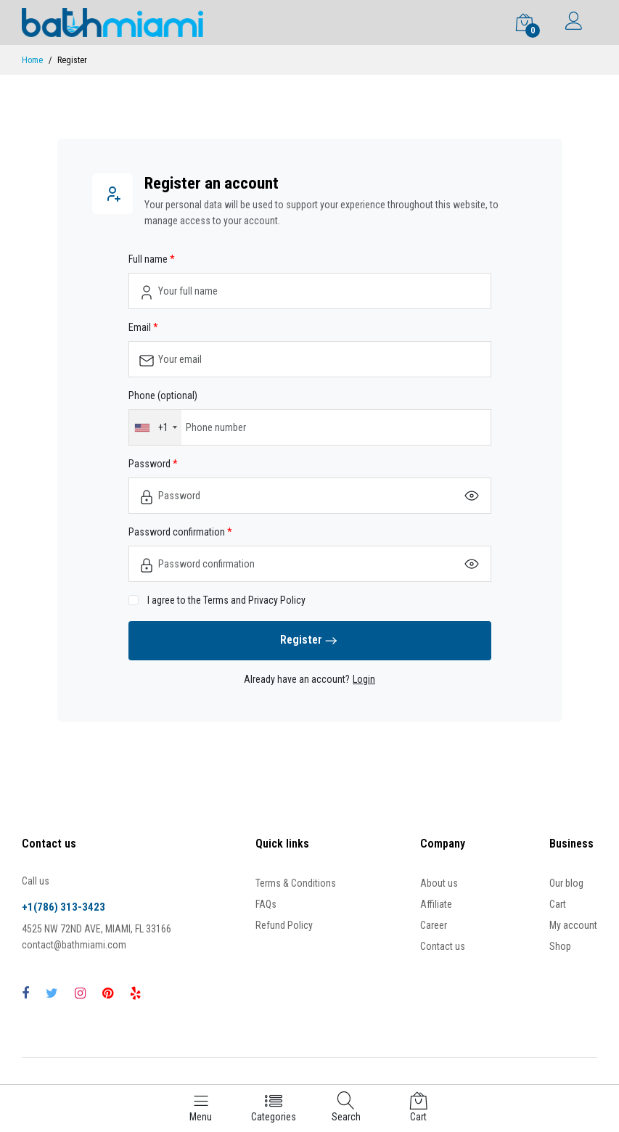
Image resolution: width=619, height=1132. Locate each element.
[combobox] (155, 427)
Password (150, 463)
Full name (149, 259)
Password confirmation (177, 532)
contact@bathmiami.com (74, 945)
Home (32, 60)
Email (140, 327)
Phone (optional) (162, 395)
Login (364, 679)
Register (310, 640)
